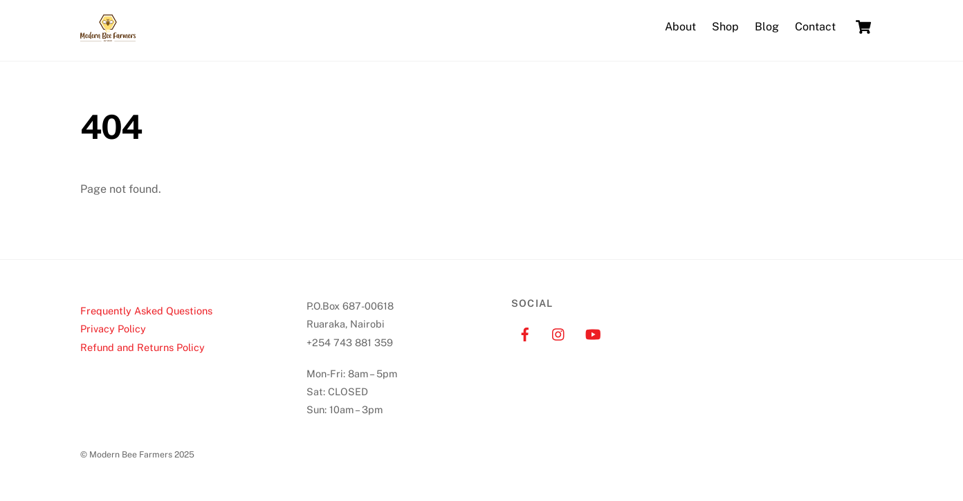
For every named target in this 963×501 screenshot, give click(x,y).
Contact (815, 26)
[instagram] (559, 333)
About (680, 26)
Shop (725, 26)
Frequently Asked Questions (146, 310)
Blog (767, 26)
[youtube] (593, 333)
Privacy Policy (113, 328)
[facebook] (525, 333)
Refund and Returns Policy (142, 347)
